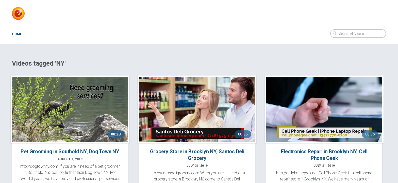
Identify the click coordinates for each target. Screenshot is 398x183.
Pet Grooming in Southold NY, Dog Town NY (70, 151)
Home (17, 34)
